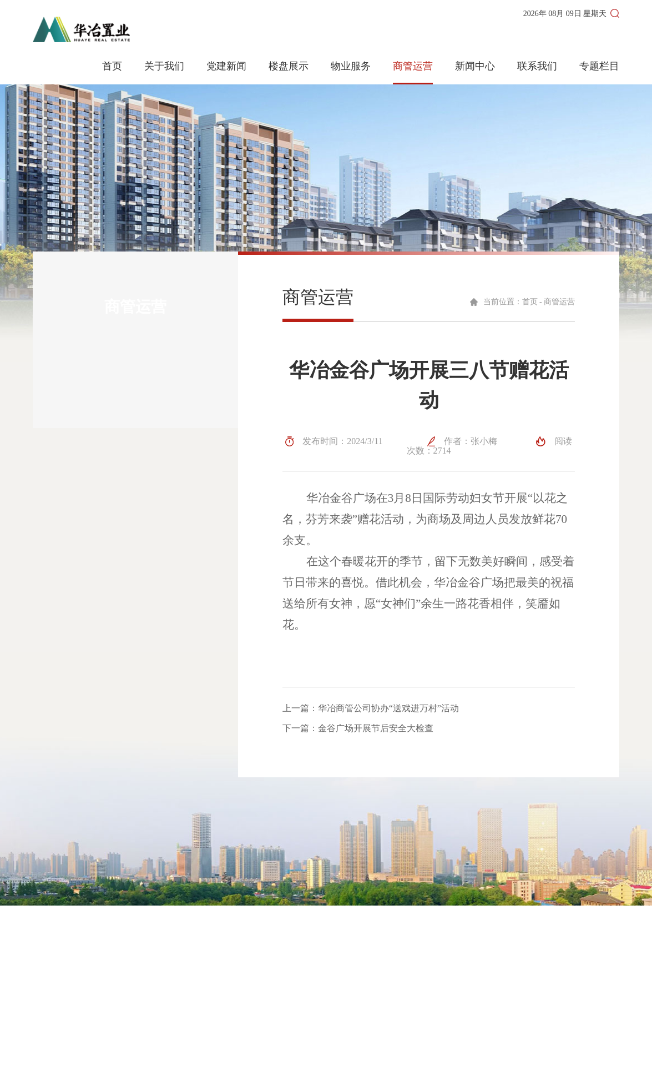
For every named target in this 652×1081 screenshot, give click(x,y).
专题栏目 (599, 66)
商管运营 (413, 66)
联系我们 (537, 66)
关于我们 (164, 66)
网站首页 (342, 973)
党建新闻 (226, 66)
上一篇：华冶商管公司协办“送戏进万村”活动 (370, 708)
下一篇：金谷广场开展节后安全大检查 (357, 728)
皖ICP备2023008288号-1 (315, 1065)
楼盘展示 (289, 66)
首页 (112, 66)
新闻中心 (475, 66)
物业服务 (351, 66)
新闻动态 (342, 993)
